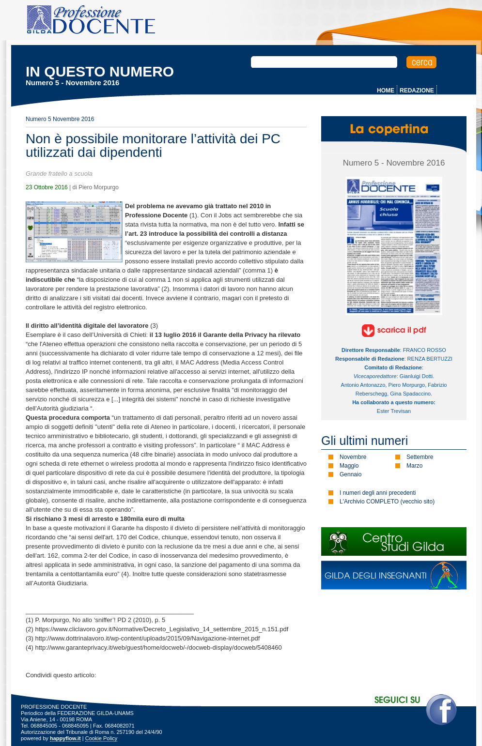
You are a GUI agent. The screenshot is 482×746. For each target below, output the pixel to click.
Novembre (353, 457)
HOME (385, 90)
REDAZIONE (417, 90)
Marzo (414, 465)
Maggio (349, 465)
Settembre (419, 457)
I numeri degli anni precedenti (378, 492)
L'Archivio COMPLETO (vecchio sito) (387, 501)
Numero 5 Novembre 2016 (60, 119)
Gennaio (350, 474)
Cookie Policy (101, 738)
